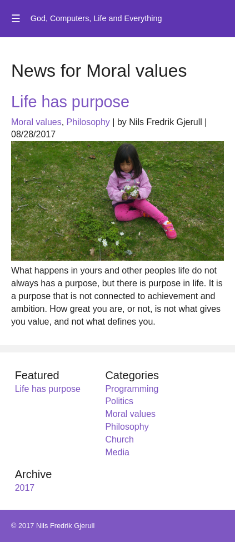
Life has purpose (70, 102)
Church (119, 439)
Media (117, 452)
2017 (25, 488)
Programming (131, 389)
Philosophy (88, 122)
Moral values (36, 122)
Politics (119, 401)
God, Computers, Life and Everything (96, 18)
